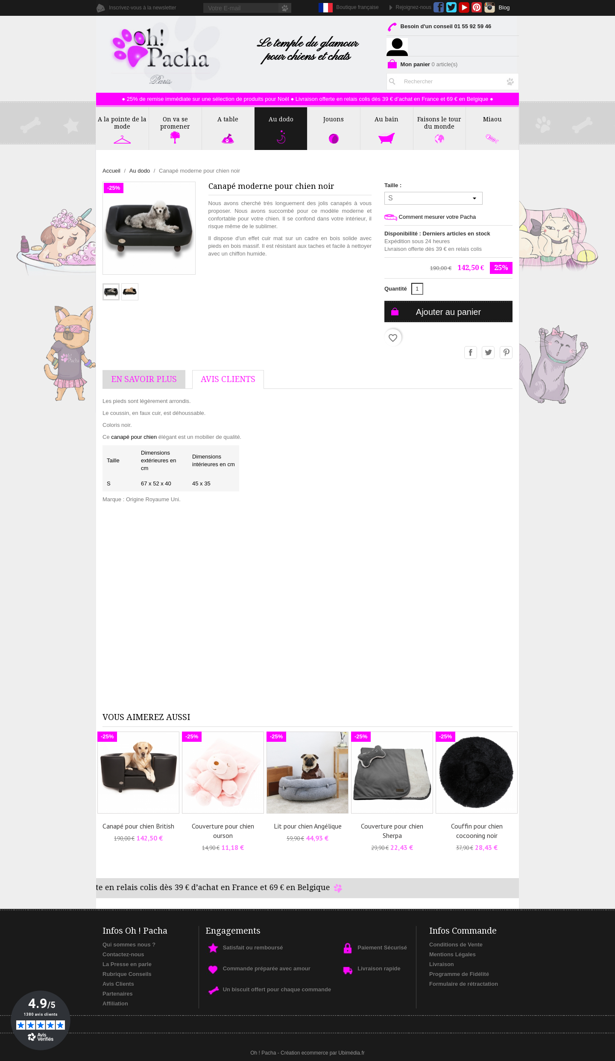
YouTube (464, 7)
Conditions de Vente (456, 944)
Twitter (451, 7)
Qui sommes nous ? (128, 944)
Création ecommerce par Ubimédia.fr (323, 1053)
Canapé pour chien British (138, 826)
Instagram (489, 7)
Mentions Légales (452, 954)
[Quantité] (417, 289)
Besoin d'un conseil (439, 28)
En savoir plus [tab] (144, 379)
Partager (471, 353)
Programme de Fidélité (459, 974)
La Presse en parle (127, 964)
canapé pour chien (134, 437)
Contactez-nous (123, 954)
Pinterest (477, 7)
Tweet (488, 353)
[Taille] (433, 198)
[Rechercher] (453, 79)
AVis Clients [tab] (228, 379)
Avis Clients (118, 984)
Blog (504, 7)
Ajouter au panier (448, 312)
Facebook (438, 7)
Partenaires (117, 993)
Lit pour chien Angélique (308, 826)
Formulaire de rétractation (463, 984)
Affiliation (115, 1003)
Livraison (441, 964)
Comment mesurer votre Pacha (430, 217)
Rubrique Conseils (127, 974)
